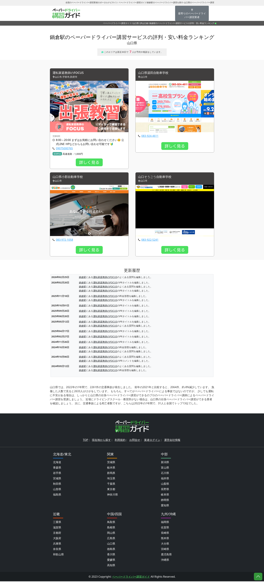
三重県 (57, 523)
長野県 (165, 490)
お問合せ (134, 440)
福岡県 (165, 523)
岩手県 (57, 473)
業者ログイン (152, 440)
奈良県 (57, 549)
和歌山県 (58, 555)
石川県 (165, 473)
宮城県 (57, 479)
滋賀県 (57, 528)
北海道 (57, 463)
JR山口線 (144, 23)
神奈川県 (112, 495)
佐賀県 (165, 528)
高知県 (111, 566)
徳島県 (111, 549)
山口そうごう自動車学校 (156, 177)
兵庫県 (57, 544)
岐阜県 (165, 495)
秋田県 (57, 484)
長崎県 (165, 533)
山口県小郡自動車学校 (69, 177)
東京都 (111, 490)
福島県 (57, 495)
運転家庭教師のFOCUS (70, 73)
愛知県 (165, 506)
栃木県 (111, 468)
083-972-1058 (64, 240)
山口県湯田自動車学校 (155, 73)
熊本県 (165, 539)
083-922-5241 (150, 240)
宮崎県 (165, 549)
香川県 (111, 555)
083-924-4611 (150, 136)
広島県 (111, 539)
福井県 (165, 479)
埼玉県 (111, 479)
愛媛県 (111, 560)
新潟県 (165, 463)
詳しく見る (89, 163)
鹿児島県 (166, 555)
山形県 (57, 490)
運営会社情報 (172, 440)
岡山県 (111, 533)
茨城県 (111, 463)
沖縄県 (165, 560)
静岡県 (165, 500)
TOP (85, 440)
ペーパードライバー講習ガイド (117, 23)
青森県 (57, 468)
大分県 (165, 544)
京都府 (57, 533)
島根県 (111, 528)
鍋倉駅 (82, 278)
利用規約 (120, 440)
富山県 (165, 468)
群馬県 (111, 473)
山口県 (136, 23)
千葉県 (111, 484)
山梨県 (165, 484)
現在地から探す (101, 440)
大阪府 (57, 539)
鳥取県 (111, 523)
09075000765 (64, 149)
